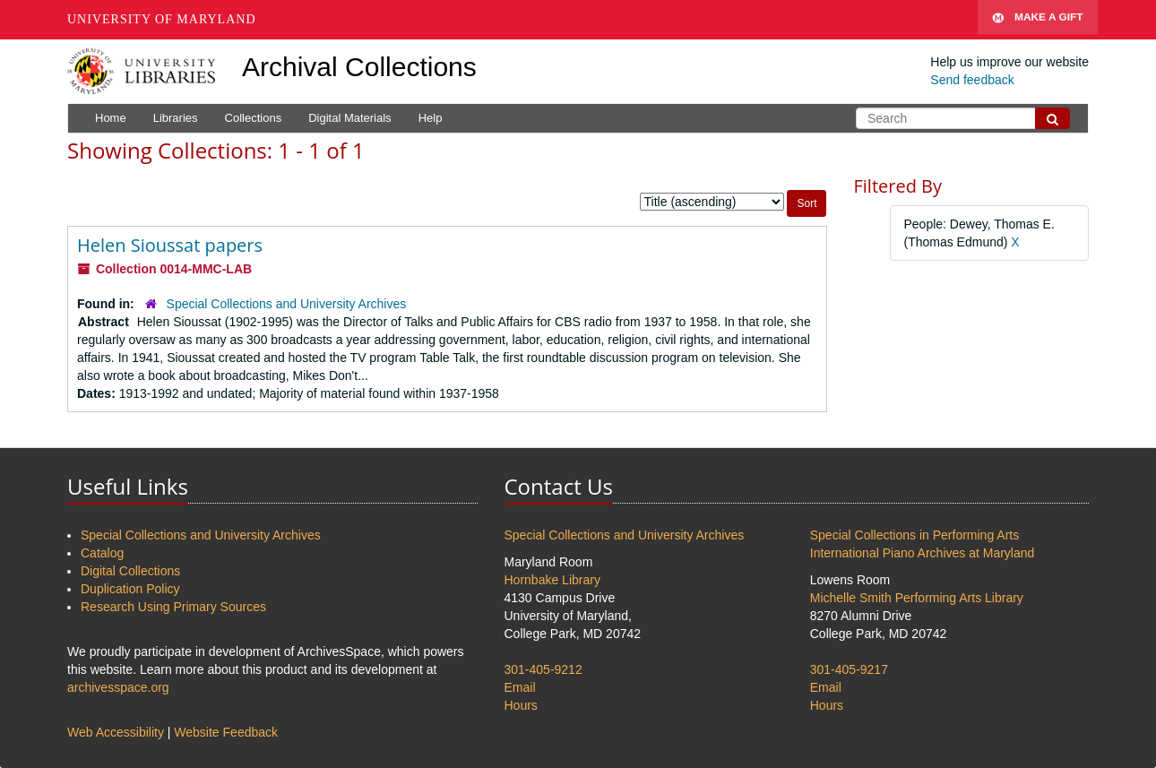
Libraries (175, 118)
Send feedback (972, 80)
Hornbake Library (552, 580)
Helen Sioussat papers (170, 245)
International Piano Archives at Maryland (922, 553)
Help (430, 118)
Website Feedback (226, 732)
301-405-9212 (543, 669)
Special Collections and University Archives (287, 304)
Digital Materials (349, 118)
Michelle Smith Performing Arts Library (916, 598)
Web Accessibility (115, 732)
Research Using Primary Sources (173, 607)
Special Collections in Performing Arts (914, 535)
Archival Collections (359, 67)
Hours (521, 705)
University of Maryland (161, 19)
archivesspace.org (118, 687)
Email (520, 687)
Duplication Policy (130, 589)
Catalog (102, 553)
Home (110, 118)
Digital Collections (130, 571)
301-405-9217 (849, 669)
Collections (253, 118)
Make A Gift (1037, 19)
